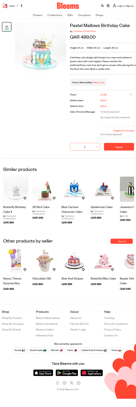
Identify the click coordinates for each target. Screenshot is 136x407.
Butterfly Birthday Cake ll (14, 209)
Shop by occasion (13, 323)
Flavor (74, 94)
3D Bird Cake (41, 207)
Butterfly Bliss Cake (103, 278)
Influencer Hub (44, 335)
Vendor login (78, 329)
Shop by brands (11, 329)
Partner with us (79, 323)
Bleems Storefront (47, 323)
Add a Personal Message (82, 111)
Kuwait (20, 350)
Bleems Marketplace (48, 318)
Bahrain (56, 350)
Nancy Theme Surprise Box (12, 280)
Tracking (109, 318)
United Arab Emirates (94, 350)
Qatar (72, 350)
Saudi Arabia (38, 350)
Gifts (70, 15)
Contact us (111, 335)
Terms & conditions (116, 323)
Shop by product (12, 318)
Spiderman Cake (102, 207)
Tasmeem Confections (84, 31)
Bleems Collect (45, 329)
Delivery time (77, 106)
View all (121, 241)
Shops (99, 15)
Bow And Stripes (72, 278)
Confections (54, 15)
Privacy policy (112, 329)
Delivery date (77, 100)
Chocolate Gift (41, 278)
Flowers (37, 15)
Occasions (84, 15)
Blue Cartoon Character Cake (72, 209)
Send (119, 147)
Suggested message (123, 130)
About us (75, 318)
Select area (98, 82)
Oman (116, 350)
